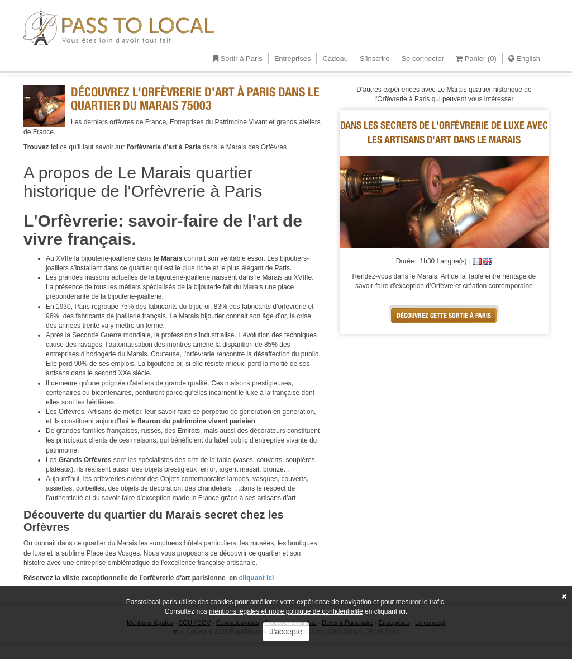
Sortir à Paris (238, 58)
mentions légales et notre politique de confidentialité (286, 611)
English (524, 58)
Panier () (476, 58)
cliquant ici (255, 578)
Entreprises (292, 58)
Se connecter (422, 58)
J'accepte (286, 631)
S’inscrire (374, 58)
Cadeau (335, 58)
